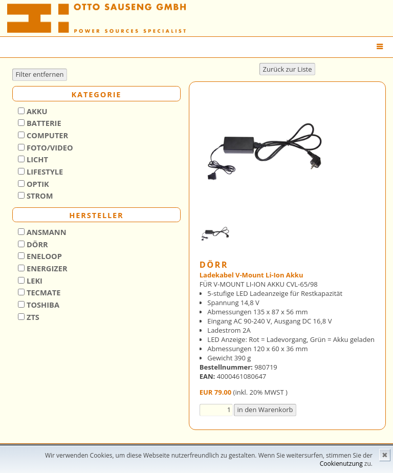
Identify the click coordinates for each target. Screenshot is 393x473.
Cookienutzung (341, 463)
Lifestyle (44, 171)
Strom (39, 195)
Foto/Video (49, 147)
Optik (37, 184)
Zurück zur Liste (287, 69)
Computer (46, 135)
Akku (36, 111)
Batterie (43, 123)
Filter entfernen (39, 74)
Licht (36, 159)
